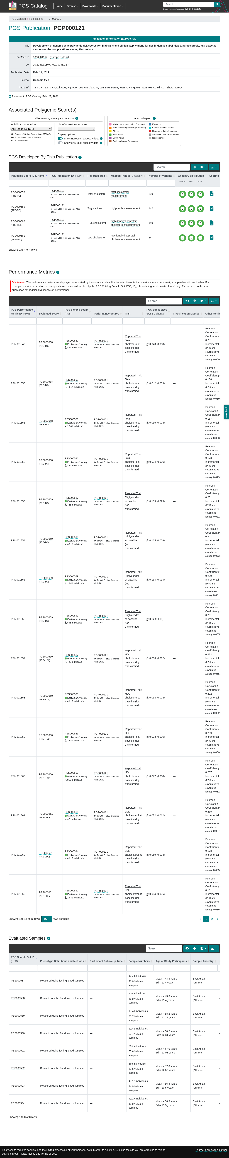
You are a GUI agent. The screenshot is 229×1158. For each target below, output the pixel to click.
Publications (36, 18)
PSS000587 (71, 340)
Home (59, 6)
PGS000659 (18, 206)
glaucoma (179, 9)
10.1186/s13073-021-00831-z (50, 64)
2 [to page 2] (212, 918)
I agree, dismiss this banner (211, 1150)
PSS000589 (71, 419)
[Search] (172, 167)
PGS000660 (18, 221)
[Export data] (213, 167)
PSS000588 (71, 812)
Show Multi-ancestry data (81, 142)
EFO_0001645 (195, 9)
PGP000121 (57, 190)
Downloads (89, 6)
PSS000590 (71, 890)
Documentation (111, 6)
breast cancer (168, 9)
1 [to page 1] (206, 918)
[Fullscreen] (194, 167)
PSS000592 (18, 1068)
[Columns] (203, 167)
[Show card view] (187, 301)
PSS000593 (71, 379)
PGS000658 (18, 192)
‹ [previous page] (200, 918)
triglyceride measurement (125, 208)
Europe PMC (58, 57)
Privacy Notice (27, 1153)
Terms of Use (48, 1153)
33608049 (39, 57)
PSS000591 (71, 458)
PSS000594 (71, 851)
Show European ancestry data (81, 138)
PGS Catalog (18, 18)
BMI (186, 9)
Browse (71, 6)
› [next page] (217, 918)
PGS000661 (18, 235)
